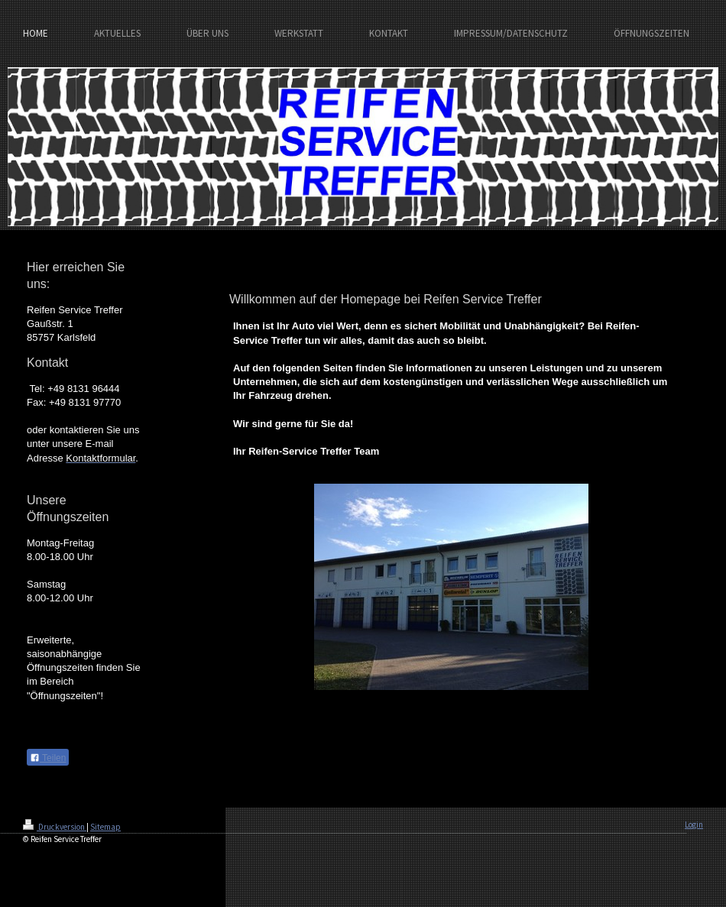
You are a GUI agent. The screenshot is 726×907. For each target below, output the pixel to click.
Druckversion (54, 826)
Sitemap (105, 826)
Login (694, 824)
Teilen (48, 758)
